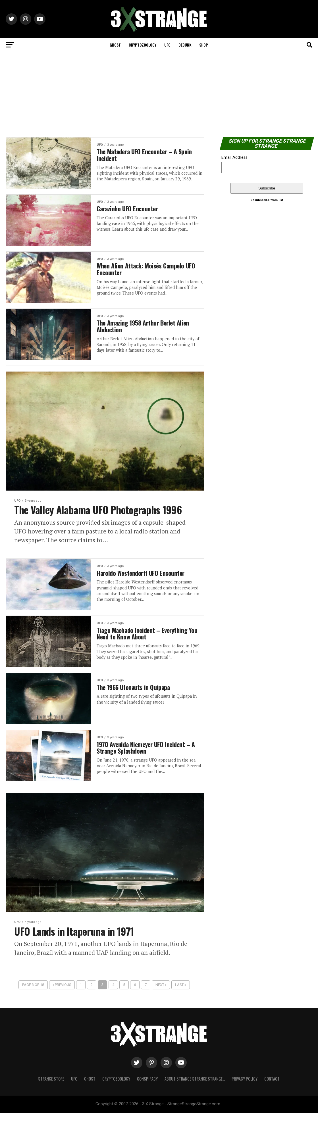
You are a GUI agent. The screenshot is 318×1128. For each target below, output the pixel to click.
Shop (203, 45)
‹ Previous (62, 1000)
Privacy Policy (244, 1094)
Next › (160, 1000)
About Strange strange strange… (195, 1094)
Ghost (115, 45)
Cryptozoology (142, 45)
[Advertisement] (159, 94)
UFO (167, 45)
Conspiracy (147, 1094)
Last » (180, 1000)
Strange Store (51, 1094)
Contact (272, 1094)
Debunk (184, 45)
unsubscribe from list (266, 200)
